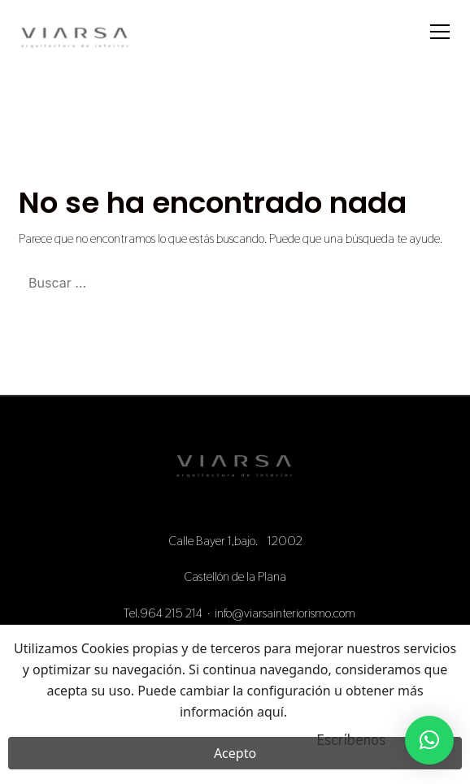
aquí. (272, 716)
